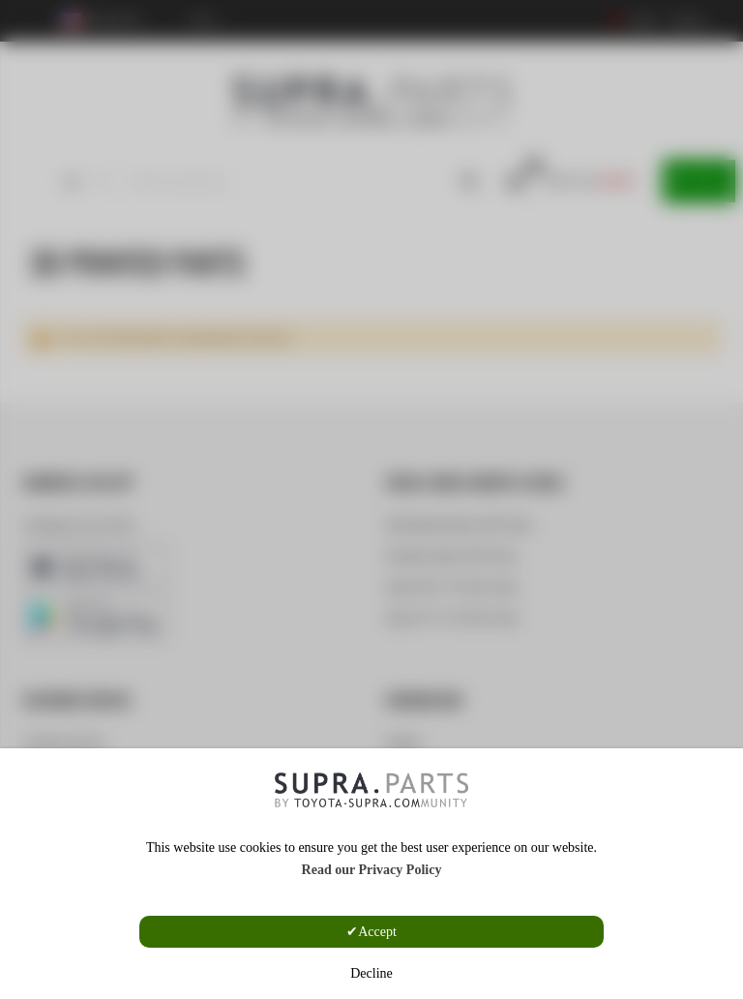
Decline (371, 973)
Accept (377, 931)
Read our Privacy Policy (372, 870)
